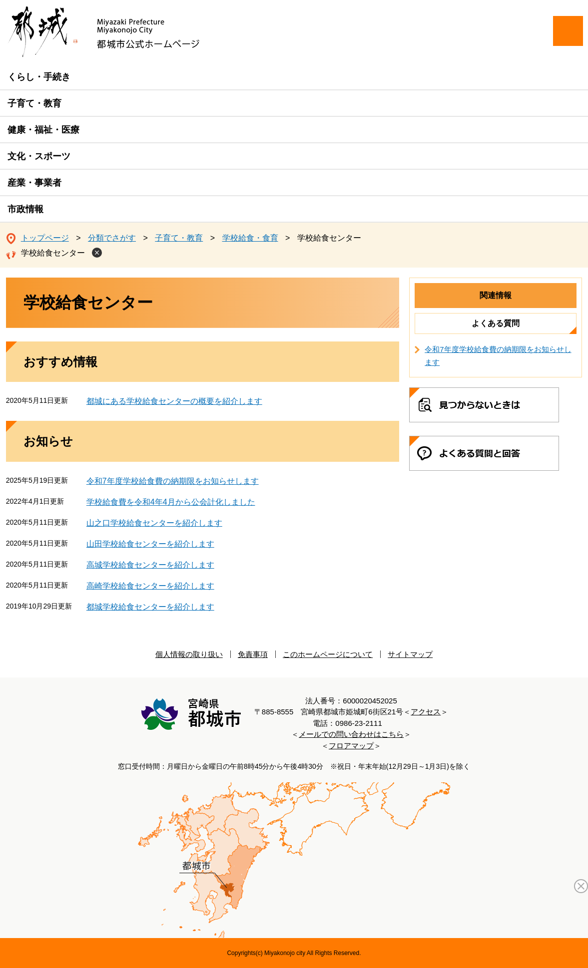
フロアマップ (351, 745)
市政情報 (25, 209)
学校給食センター (53, 253)
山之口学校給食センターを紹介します (154, 523)
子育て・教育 (34, 103)
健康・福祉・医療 (43, 130)
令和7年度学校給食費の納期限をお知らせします (172, 481)
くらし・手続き (38, 77)
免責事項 (253, 654)
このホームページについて (328, 654)
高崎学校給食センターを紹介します (150, 586)
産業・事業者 (34, 183)
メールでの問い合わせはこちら (351, 734)
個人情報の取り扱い (189, 654)
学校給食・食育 (250, 238)
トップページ (45, 238)
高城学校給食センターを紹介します (150, 565)
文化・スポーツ (38, 156)
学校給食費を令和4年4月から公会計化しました (170, 502)
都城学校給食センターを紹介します (150, 607)
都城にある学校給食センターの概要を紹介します (174, 401)
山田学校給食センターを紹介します (150, 544)
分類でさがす (112, 238)
